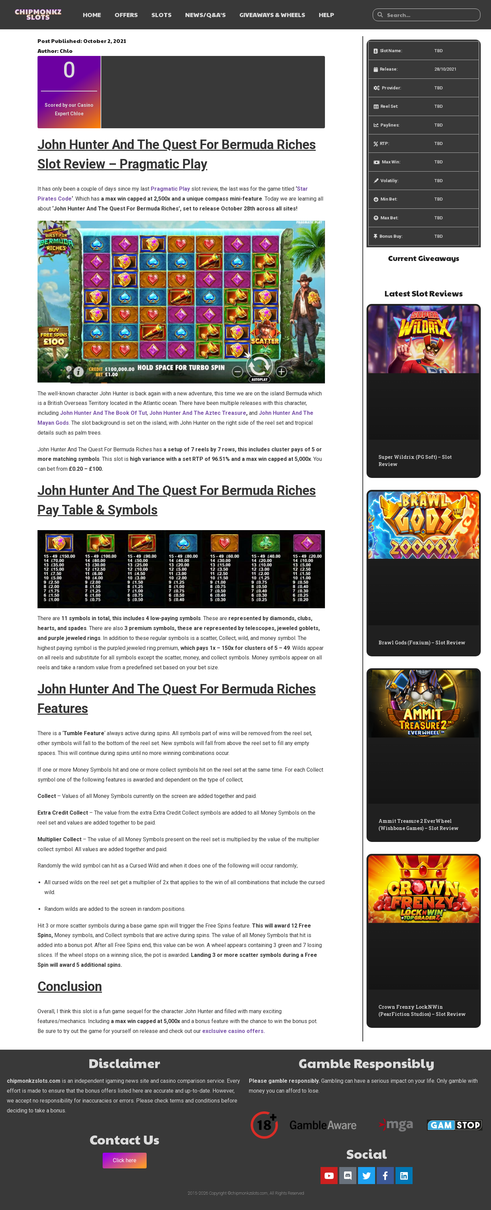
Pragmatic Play (170, 189)
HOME (92, 14)
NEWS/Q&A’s (205, 14)
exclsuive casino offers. (233, 1031)
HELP (326, 14)
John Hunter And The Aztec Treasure (197, 413)
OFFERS (126, 14)
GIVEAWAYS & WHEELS (272, 14)
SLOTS (161, 14)
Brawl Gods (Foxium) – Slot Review (421, 642)
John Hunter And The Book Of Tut (103, 413)
